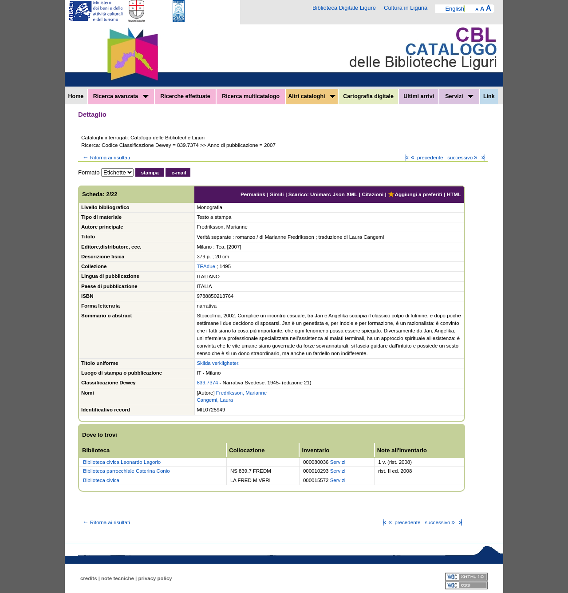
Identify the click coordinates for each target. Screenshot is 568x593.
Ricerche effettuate (185, 96)
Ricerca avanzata (121, 96)
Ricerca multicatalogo (251, 96)
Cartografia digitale (368, 96)
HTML (454, 194)
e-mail (178, 172)
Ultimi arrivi (418, 96)
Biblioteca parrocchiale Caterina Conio (126, 471)
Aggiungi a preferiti (415, 194)
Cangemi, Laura (215, 400)
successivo (463, 157)
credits (88, 578)
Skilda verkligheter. (218, 363)
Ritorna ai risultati (105, 157)
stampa (150, 172)
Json (339, 194)
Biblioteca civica (101, 480)
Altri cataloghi (311, 96)
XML (351, 194)
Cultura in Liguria (405, 7)
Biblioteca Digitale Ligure (344, 7)
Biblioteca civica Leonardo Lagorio (122, 462)
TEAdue (206, 266)
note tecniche (117, 578)
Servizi (459, 96)
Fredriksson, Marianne (241, 392)
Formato (88, 172)
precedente (426, 157)
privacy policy (155, 578)
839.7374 (207, 382)
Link (489, 96)
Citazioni (373, 194)
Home (76, 96)
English (454, 8)
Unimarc (320, 194)
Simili (277, 194)
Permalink (253, 194)
